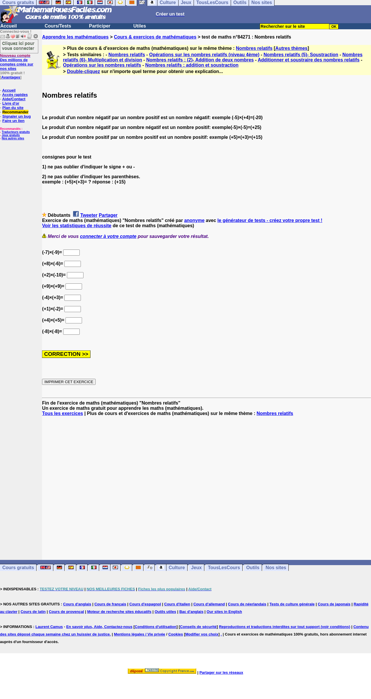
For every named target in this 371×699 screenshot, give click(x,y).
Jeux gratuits (11, 135)
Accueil (8, 25)
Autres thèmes (291, 48)
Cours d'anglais (77, 604)
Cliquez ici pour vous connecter (18, 45)
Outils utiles (165, 611)
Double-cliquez (83, 71)
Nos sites (275, 567)
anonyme (194, 220)
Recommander (15, 112)
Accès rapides (15, 94)
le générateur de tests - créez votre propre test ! (269, 220)
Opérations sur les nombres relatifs (102, 65)
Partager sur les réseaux (221, 672)
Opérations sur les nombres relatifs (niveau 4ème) (204, 54)
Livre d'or (10, 103)
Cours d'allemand (209, 604)
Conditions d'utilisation (156, 627)
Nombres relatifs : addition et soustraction (192, 65)
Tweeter (88, 215)
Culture (177, 567)
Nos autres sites (13, 138)
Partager (108, 215)
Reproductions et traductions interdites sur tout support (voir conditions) (284, 627)
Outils (252, 567)
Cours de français (110, 604)
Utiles (139, 25)
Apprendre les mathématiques (75, 36)
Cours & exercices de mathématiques (155, 36)
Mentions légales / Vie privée (139, 634)
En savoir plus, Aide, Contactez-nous (99, 627)
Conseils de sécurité (198, 627)
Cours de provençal (66, 611)
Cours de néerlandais (247, 604)
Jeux (196, 567)
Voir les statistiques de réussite (76, 225)
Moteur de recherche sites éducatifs (119, 611)
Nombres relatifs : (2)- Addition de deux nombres (200, 59)
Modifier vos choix (201, 634)
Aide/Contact (13, 99)
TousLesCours (224, 567)
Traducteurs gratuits (16, 132)
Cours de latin (33, 611)
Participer (99, 25)
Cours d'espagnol (145, 604)
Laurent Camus (49, 627)
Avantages (10, 77)
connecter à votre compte (108, 236)
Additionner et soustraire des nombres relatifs (308, 59)
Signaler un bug (16, 116)
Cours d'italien (177, 604)
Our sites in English (224, 611)
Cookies (175, 634)
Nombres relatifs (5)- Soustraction (300, 54)
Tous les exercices (62, 413)
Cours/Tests (58, 25)
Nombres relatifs (254, 48)
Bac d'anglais (191, 611)
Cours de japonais (334, 604)
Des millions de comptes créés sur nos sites (16, 62)
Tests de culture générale (292, 604)
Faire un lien (13, 121)
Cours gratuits (18, 567)
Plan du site (12, 107)
